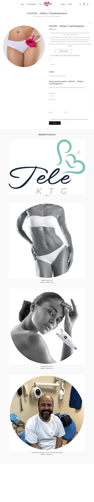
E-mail (66, 112)
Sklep (42, 16)
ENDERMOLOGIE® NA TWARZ (47, 366)
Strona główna (36, 16)
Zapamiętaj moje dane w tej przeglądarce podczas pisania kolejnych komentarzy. (69, 119)
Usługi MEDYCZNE (56, 55)
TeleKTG (47, 195)
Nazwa (51, 112)
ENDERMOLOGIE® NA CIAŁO (47, 280)
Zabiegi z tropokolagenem (74, 55)
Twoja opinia (52, 99)
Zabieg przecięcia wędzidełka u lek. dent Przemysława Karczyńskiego (47, 452)
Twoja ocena (52, 93)
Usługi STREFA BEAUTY (64, 55)
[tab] (52, 64)
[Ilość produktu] (52, 51)
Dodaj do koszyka (63, 51)
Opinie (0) (52, 64)
